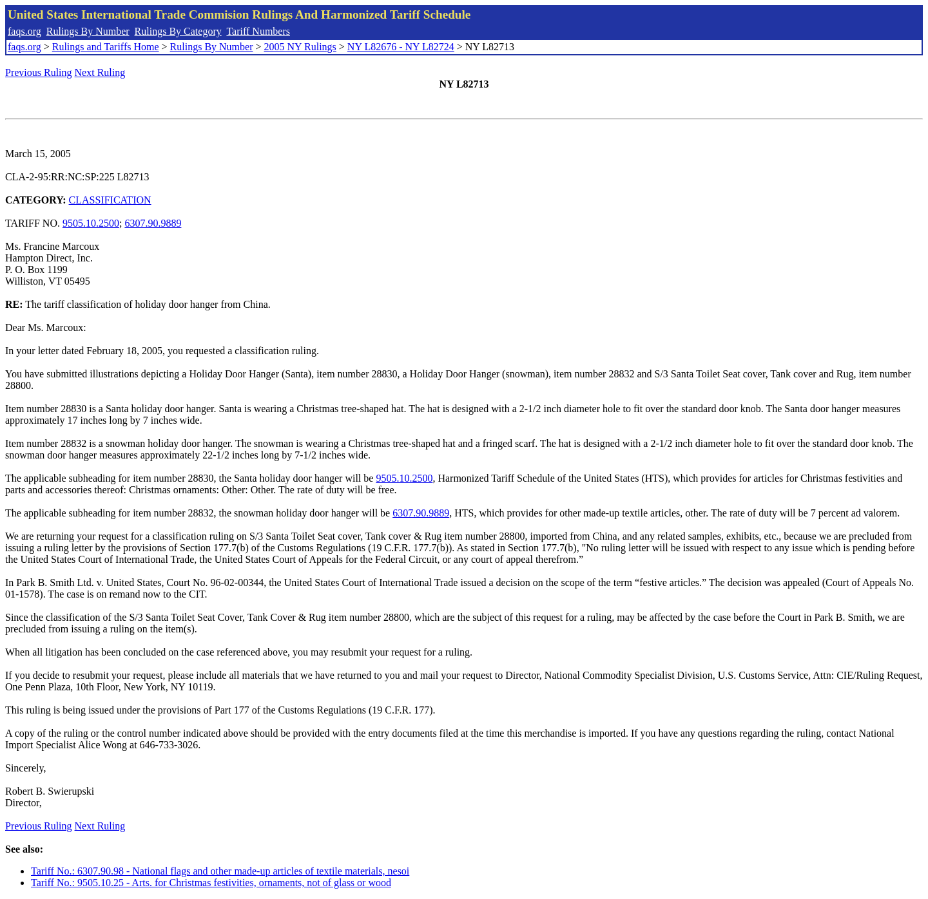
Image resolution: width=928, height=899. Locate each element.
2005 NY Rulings (300, 46)
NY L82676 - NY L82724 (400, 46)
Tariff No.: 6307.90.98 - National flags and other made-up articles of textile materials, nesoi (220, 871)
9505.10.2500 (91, 223)
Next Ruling (100, 72)
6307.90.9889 (152, 223)
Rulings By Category (178, 31)
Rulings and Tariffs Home (105, 46)
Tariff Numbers (258, 31)
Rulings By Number (88, 31)
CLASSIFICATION (110, 199)
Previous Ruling (38, 72)
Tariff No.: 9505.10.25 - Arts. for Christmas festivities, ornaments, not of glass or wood (211, 882)
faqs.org (24, 31)
